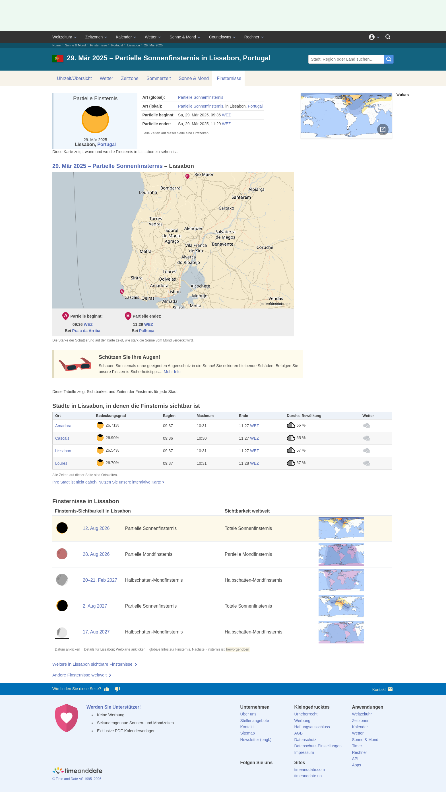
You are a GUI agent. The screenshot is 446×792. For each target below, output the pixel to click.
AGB (298, 733)
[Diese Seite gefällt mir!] (106, 689)
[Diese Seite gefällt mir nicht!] (116, 689)
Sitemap (247, 733)
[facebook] (244, 773)
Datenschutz (305, 739)
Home (56, 45)
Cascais (62, 438)
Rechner (251, 37)
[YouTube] (283, 773)
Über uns (248, 714)
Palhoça (146, 330)
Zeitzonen (94, 37)
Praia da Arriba (86, 330)
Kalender (124, 37)
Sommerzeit (158, 78)
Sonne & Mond (183, 37)
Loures (61, 463)
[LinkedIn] (263, 773)
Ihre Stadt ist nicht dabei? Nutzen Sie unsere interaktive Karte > (108, 482)
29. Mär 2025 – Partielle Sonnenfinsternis (107, 166)
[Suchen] (388, 37)
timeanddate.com (309, 769)
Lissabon (133, 45)
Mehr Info (172, 371)
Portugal (117, 45)
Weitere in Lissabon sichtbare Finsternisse (92, 664)
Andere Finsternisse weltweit (79, 674)
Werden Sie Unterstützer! (113, 707)
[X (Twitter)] (254, 773)
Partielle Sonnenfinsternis (200, 97)
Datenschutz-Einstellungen (318, 746)
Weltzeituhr (62, 37)
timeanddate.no (308, 776)
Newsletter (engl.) (256, 739)
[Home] (77, 771)
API (355, 758)
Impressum (304, 752)
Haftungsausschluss (312, 727)
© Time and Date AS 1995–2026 (76, 779)
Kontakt (383, 689)
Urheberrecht (305, 714)
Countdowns (220, 37)
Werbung (302, 720)
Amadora (63, 425)
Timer (357, 746)
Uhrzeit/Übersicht (74, 78)
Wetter (150, 37)
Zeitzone (130, 78)
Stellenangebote (254, 720)
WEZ (226, 115)
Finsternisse (98, 45)
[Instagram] (273, 773)
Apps (356, 765)
